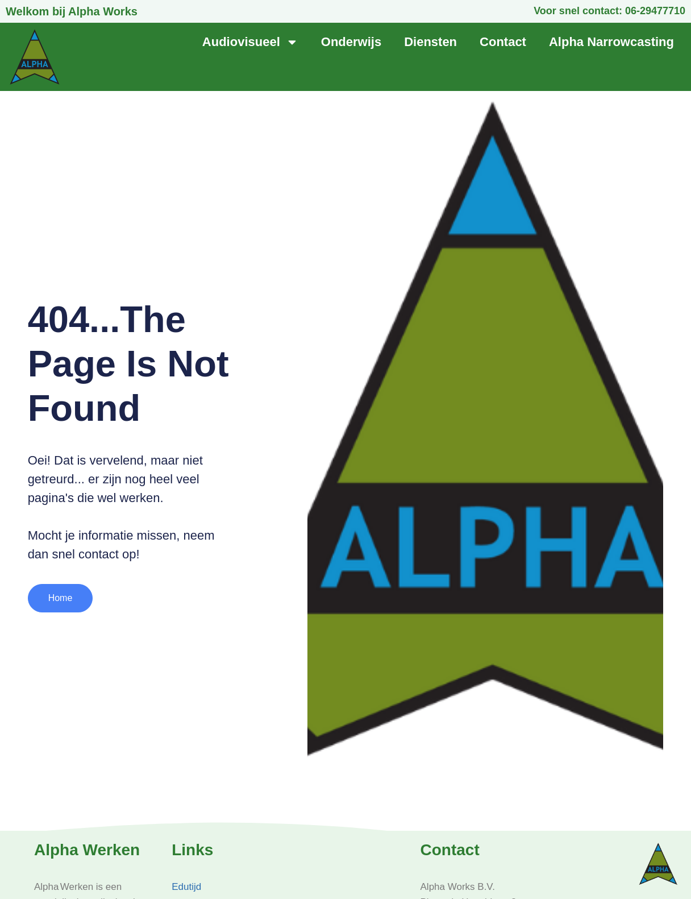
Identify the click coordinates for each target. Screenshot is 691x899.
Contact (503, 42)
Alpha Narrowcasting (611, 42)
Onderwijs (351, 42)
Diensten (430, 42)
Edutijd (186, 886)
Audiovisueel (250, 42)
